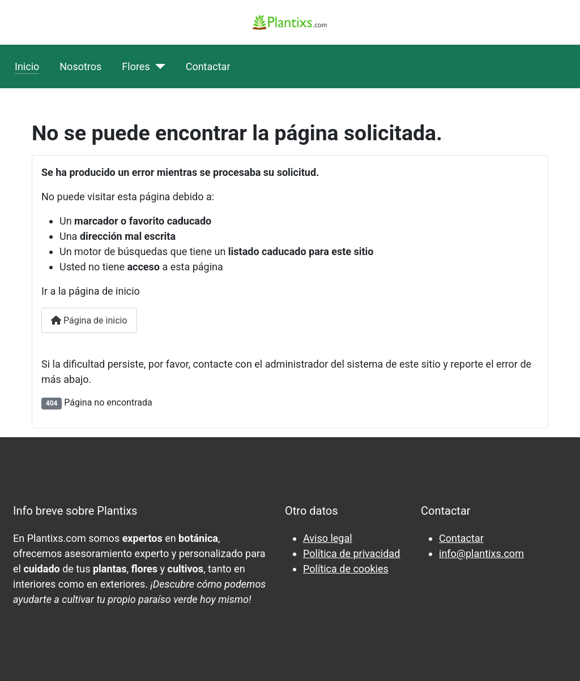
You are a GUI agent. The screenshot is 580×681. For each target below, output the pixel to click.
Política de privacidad (351, 553)
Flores (136, 66)
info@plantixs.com (481, 553)
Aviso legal (327, 538)
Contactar (208, 66)
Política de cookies (346, 569)
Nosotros (80, 66)
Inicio (27, 66)
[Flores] (157, 66)
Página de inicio (89, 320)
